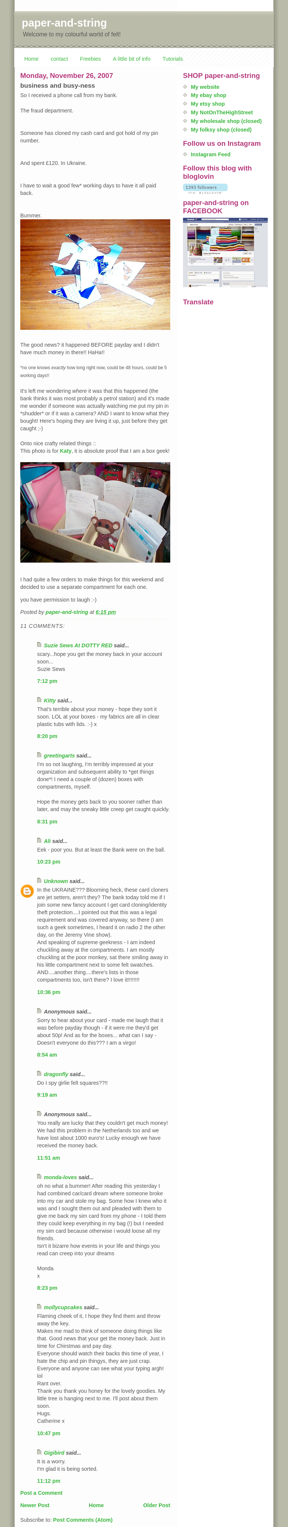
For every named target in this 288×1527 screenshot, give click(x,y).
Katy (66, 451)
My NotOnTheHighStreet (222, 112)
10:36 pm (48, 992)
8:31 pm (47, 822)
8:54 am (47, 1055)
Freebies (90, 59)
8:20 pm (47, 736)
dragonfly (56, 1074)
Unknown (56, 881)
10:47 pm (48, 1433)
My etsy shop (208, 104)
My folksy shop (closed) (221, 130)
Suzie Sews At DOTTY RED (78, 645)
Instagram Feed (211, 154)
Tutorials (172, 59)
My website (205, 87)
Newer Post (35, 1505)
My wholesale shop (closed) (226, 121)
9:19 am (47, 1095)
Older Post (156, 1505)
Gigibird (54, 1453)
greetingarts (59, 756)
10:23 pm (48, 862)
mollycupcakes (63, 1307)
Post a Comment (41, 1493)
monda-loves (60, 1177)
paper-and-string (64, 23)
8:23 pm (47, 1288)
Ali (47, 841)
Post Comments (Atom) (82, 1520)
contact (59, 59)
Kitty (50, 701)
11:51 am (48, 1158)
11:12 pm (48, 1481)
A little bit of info (131, 59)
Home (31, 59)
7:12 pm (47, 681)
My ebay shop (208, 95)
